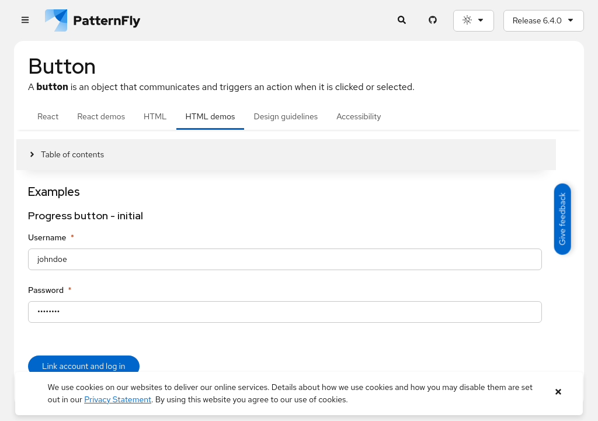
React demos (101, 116)
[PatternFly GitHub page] (433, 21)
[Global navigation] (25, 21)
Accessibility (358, 116)
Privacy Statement (117, 399)
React (47, 116)
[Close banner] (558, 392)
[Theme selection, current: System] (473, 21)
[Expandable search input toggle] (402, 21)
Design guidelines (285, 116)
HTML (155, 116)
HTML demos (210, 116)
